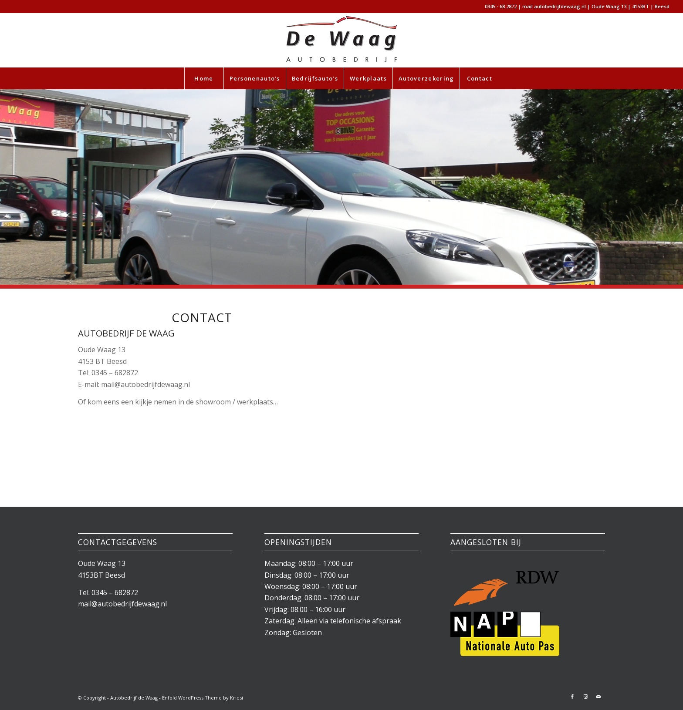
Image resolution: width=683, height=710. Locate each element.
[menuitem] (203, 78)
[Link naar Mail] (598, 696)
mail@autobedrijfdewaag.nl (122, 604)
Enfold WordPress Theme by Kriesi (202, 697)
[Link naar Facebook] (572, 696)
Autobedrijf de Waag (134, 697)
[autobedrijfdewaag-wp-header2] (341, 40)
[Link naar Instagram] (585, 696)
